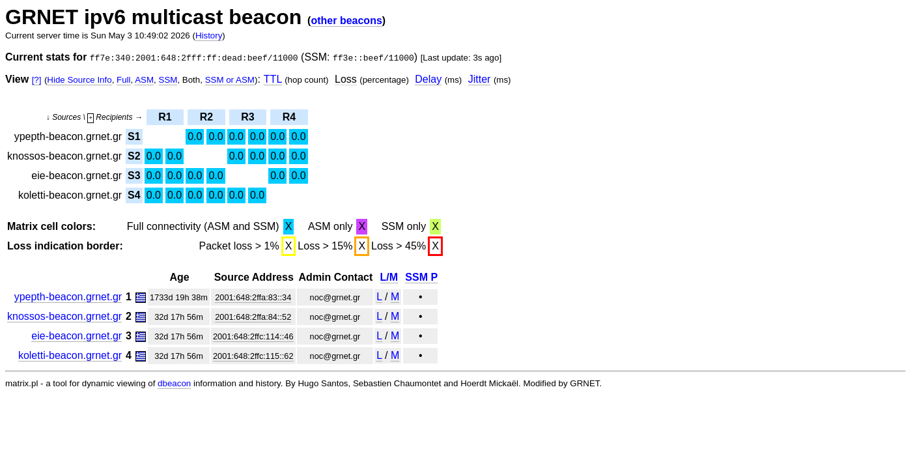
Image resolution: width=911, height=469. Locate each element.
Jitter (479, 79)
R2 (206, 116)
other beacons (346, 20)
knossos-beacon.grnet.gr (64, 316)
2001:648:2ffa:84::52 (253, 317)
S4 (134, 195)
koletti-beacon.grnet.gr (70, 355)
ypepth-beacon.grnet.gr (68, 296)
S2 (134, 156)
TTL (273, 79)
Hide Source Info (79, 80)
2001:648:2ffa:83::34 (253, 297)
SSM (168, 80)
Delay (428, 79)
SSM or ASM (230, 80)
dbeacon (174, 383)
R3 (247, 116)
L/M (389, 277)
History (208, 35)
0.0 (195, 136)
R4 (289, 116)
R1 (164, 116)
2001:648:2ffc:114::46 (253, 336)
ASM (144, 80)
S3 (134, 175)
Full (123, 80)
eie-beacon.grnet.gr (76, 335)
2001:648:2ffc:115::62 (253, 356)
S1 (134, 136)
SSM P (421, 277)
